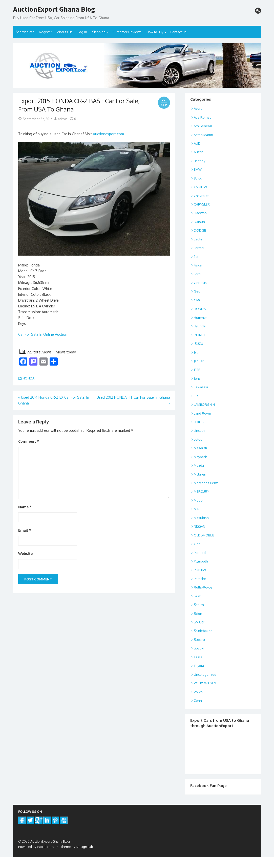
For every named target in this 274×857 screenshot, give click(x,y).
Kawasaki (201, 387)
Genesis (200, 283)
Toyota (199, 666)
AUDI (197, 143)
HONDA (28, 378)
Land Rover (202, 413)
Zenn (198, 700)
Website (25, 553)
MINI (197, 509)
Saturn (199, 605)
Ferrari (199, 248)
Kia (196, 396)
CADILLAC (201, 187)
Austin (198, 152)
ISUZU (198, 344)
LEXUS (198, 422)
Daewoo (200, 213)
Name (25, 507)
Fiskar (198, 265)
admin (60, 119)
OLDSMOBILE (204, 535)
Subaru (199, 640)
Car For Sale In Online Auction (42, 334)
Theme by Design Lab (76, 847)
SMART (199, 622)
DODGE (200, 230)
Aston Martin (203, 135)
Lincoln (199, 430)
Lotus (198, 439)
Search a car (25, 32)
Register (45, 32)
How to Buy (154, 32)
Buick (198, 178)
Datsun (199, 222)
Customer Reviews (127, 32)
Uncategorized (205, 674)
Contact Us (178, 32)
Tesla (198, 657)
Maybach (200, 457)
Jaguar (199, 361)
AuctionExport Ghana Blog (54, 9)
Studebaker (203, 631)
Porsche (200, 579)
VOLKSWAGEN (205, 683)
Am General (203, 126)
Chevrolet (201, 196)
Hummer (200, 317)
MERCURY (201, 491)
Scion (198, 614)
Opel (198, 544)
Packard (200, 553)
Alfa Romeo (203, 117)
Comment (28, 441)
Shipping (99, 32)
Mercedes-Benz (206, 483)
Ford (197, 274)
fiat (196, 257)
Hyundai (200, 326)
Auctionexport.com (108, 134)
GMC (197, 300)
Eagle (198, 239)
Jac (196, 352)
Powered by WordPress (36, 847)
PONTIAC (200, 570)
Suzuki (199, 648)
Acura (198, 108)
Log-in (82, 32)
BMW (198, 169)
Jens (197, 378)
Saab (197, 596)
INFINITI (199, 335)
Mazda (199, 465)
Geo (197, 291)
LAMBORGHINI (205, 404)
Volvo (198, 692)
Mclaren (200, 474)
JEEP (197, 370)
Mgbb (198, 500)
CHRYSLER (202, 204)
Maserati (200, 448)
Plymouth (201, 561)
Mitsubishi (201, 518)
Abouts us (65, 32)
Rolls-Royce (203, 587)
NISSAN (199, 526)
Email (24, 530)
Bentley (199, 161)
